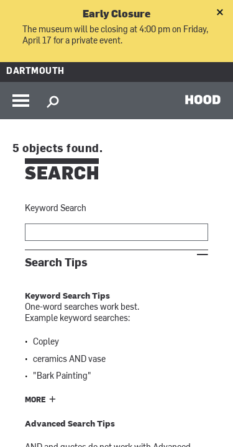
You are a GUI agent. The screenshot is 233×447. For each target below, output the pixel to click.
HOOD (203, 99)
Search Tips (56, 262)
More (35, 400)
